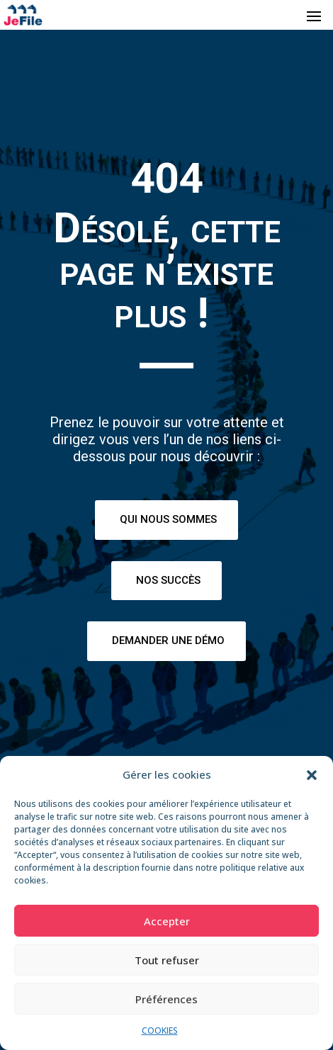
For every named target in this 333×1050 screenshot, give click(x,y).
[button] (312, 775)
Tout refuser (167, 960)
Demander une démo (168, 640)
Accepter (167, 921)
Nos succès (168, 580)
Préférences (166, 999)
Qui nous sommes (168, 519)
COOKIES (160, 1030)
